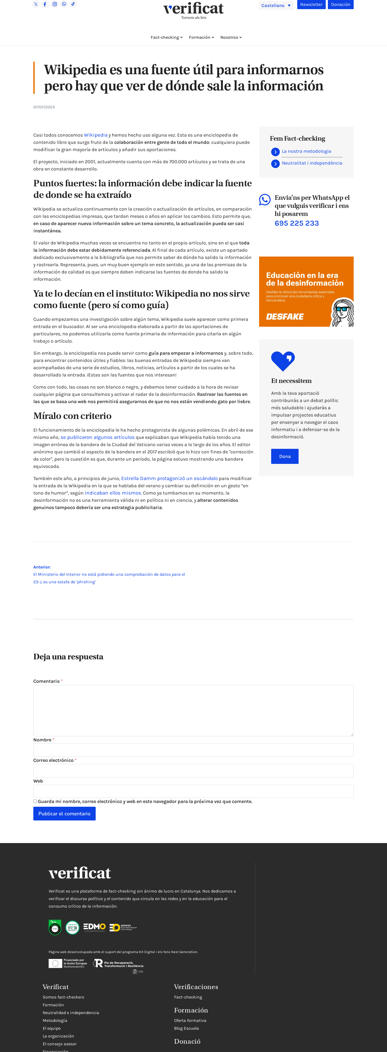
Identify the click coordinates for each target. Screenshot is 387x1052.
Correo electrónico (55, 767)
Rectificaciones (233, 963)
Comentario (48, 681)
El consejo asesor (235, 940)
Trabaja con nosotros (238, 971)
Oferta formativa (234, 1025)
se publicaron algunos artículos (95, 437)
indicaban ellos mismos (111, 493)
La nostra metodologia (306, 151)
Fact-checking (165, 37)
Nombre (43, 745)
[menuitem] (276, 5)
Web (38, 789)
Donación (340, 4)
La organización (233, 932)
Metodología (230, 916)
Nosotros (229, 37)
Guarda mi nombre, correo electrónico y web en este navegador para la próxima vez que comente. (145, 810)
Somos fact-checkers (238, 893)
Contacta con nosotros (240, 955)
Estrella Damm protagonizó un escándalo (167, 478)
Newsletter (310, 4)
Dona (285, 457)
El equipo (227, 924)
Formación (199, 37)
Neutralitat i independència (312, 163)
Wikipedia (95, 135)
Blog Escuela (230, 1032)
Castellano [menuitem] (275, 4)
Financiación (231, 948)
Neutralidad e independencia (246, 909)
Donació (231, 1046)
